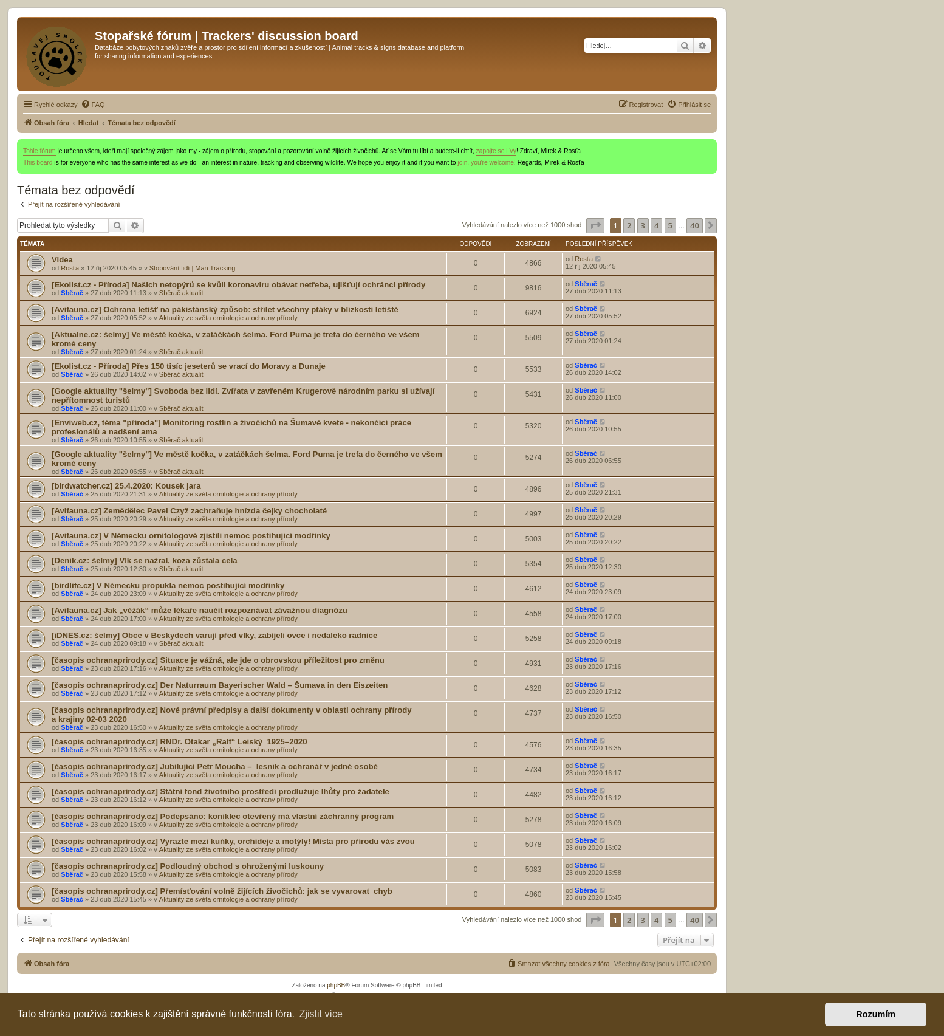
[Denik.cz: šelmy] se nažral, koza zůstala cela (145, 560)
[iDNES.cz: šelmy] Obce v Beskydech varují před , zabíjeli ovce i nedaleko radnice (214, 635)
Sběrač (72, 293)
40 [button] (694, 225)
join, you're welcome (485, 162)
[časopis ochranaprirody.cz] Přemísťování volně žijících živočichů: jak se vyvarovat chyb (222, 891)
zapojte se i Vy (496, 151)
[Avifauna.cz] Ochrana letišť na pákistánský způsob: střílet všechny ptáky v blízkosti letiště (225, 309)
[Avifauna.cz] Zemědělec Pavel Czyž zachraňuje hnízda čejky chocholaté (189, 510)
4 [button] (656, 225)
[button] (595, 225)
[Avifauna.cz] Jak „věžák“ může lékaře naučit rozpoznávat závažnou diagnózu (199, 610)
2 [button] (629, 225)
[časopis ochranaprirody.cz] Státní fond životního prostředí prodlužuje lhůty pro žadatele (220, 791)
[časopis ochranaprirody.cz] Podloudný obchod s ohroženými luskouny (188, 866)
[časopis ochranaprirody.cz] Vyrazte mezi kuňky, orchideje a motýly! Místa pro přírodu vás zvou (233, 841)
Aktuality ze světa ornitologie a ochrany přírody (228, 317)
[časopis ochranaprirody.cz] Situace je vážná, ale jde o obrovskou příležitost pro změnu (218, 660)
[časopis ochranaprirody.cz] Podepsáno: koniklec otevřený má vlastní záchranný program (223, 816)
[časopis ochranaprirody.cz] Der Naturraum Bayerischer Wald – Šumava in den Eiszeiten (220, 685)
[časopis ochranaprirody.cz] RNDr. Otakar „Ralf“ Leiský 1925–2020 (179, 741)
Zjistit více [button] (321, 1014)
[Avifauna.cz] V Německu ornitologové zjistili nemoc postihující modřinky (191, 535)
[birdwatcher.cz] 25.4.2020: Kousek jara (126, 485)
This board (38, 162)
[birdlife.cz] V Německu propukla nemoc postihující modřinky (168, 585)
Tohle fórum (39, 151)
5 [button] (670, 225)
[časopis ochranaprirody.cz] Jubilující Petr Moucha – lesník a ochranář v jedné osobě (215, 766)
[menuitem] (93, 104)
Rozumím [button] (875, 1014)
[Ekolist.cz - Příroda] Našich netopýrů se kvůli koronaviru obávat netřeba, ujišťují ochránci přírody (238, 284)
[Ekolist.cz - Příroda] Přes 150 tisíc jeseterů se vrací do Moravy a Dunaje (189, 366)
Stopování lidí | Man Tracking (192, 268)
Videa (62, 259)
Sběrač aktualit (181, 293)
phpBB (336, 985)
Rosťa (70, 268)
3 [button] (643, 225)
